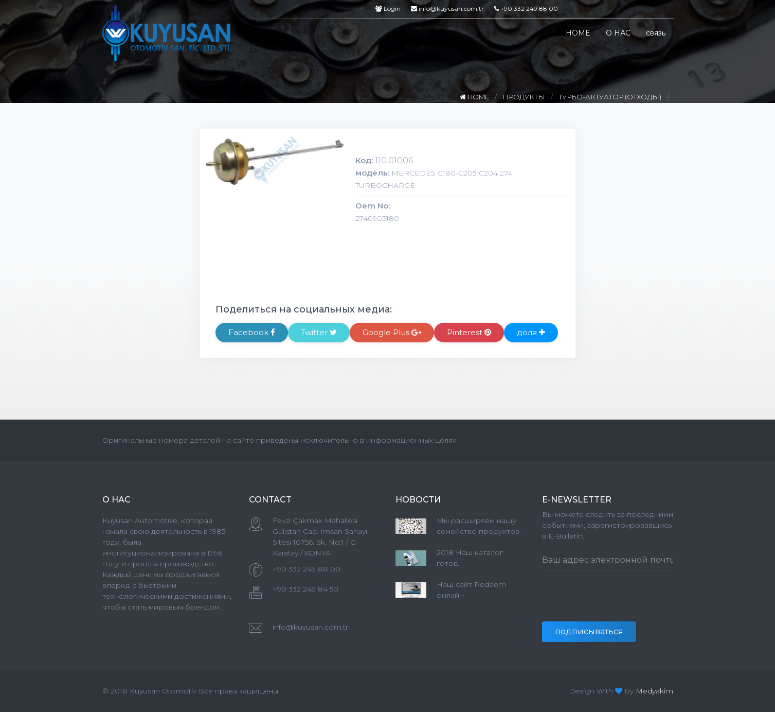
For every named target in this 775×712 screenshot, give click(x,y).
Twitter (319, 332)
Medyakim (654, 691)
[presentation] (620, 601)
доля (531, 332)
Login (388, 8)
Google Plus (392, 332)
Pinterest (469, 332)
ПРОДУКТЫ (524, 97)
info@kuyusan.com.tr (447, 8)
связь (655, 33)
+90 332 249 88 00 (526, 8)
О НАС (618, 33)
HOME (578, 33)
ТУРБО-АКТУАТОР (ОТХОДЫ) (610, 97)
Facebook (251, 332)
